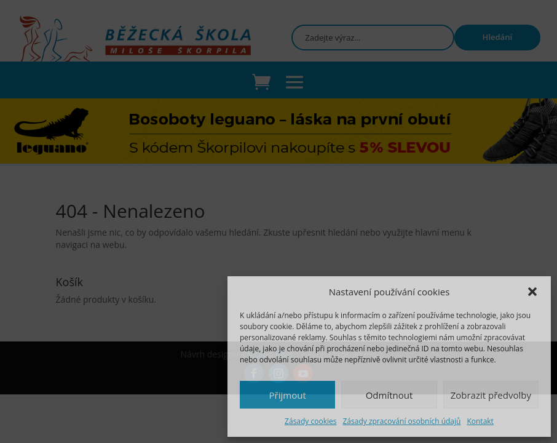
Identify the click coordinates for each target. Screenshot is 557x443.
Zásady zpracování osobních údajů (401, 421)
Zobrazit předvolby (491, 395)
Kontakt (480, 421)
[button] (532, 291)
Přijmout (287, 395)
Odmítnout (389, 395)
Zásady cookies (310, 421)
